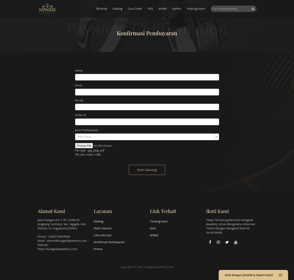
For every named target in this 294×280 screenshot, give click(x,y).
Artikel (163, 8)
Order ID (80, 115)
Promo (98, 249)
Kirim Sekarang (147, 170)
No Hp (79, 100)
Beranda (101, 8)
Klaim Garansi (103, 228)
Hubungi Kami (196, 8)
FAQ (150, 8)
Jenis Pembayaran (86, 130)
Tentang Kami (159, 221)
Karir (153, 228)
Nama (79, 70)
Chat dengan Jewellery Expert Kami (253, 275)
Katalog (117, 8)
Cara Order (135, 8)
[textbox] (146, 137)
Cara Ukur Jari (103, 235)
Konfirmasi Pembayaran (109, 242)
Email (78, 85)
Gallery (176, 8)
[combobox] (147, 136)
